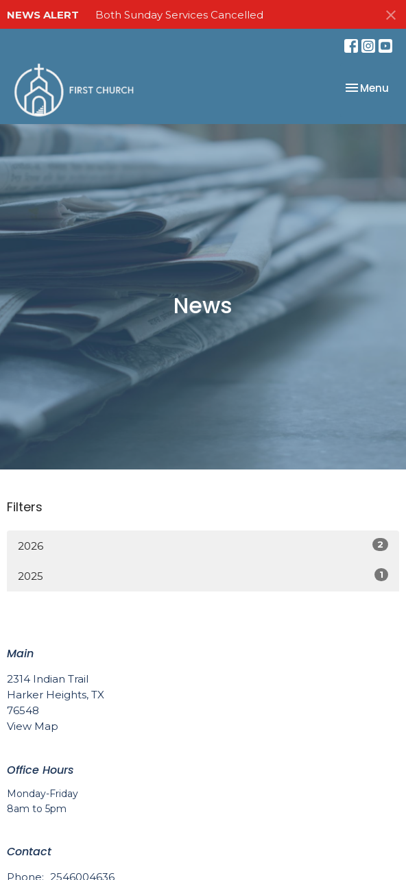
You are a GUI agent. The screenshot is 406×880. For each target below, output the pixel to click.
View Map (32, 726)
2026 (203, 545)
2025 (203, 575)
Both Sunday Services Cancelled (179, 14)
